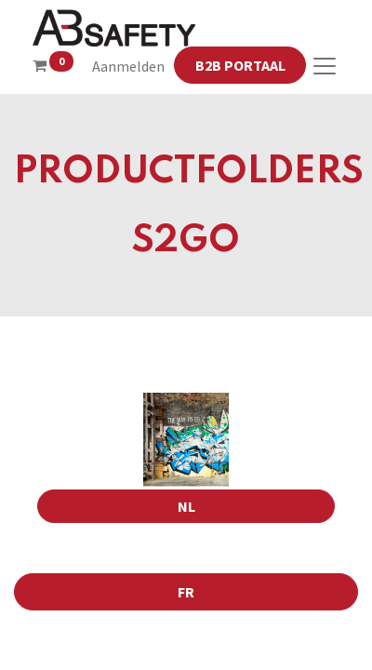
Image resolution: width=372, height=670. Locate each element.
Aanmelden (128, 66)
